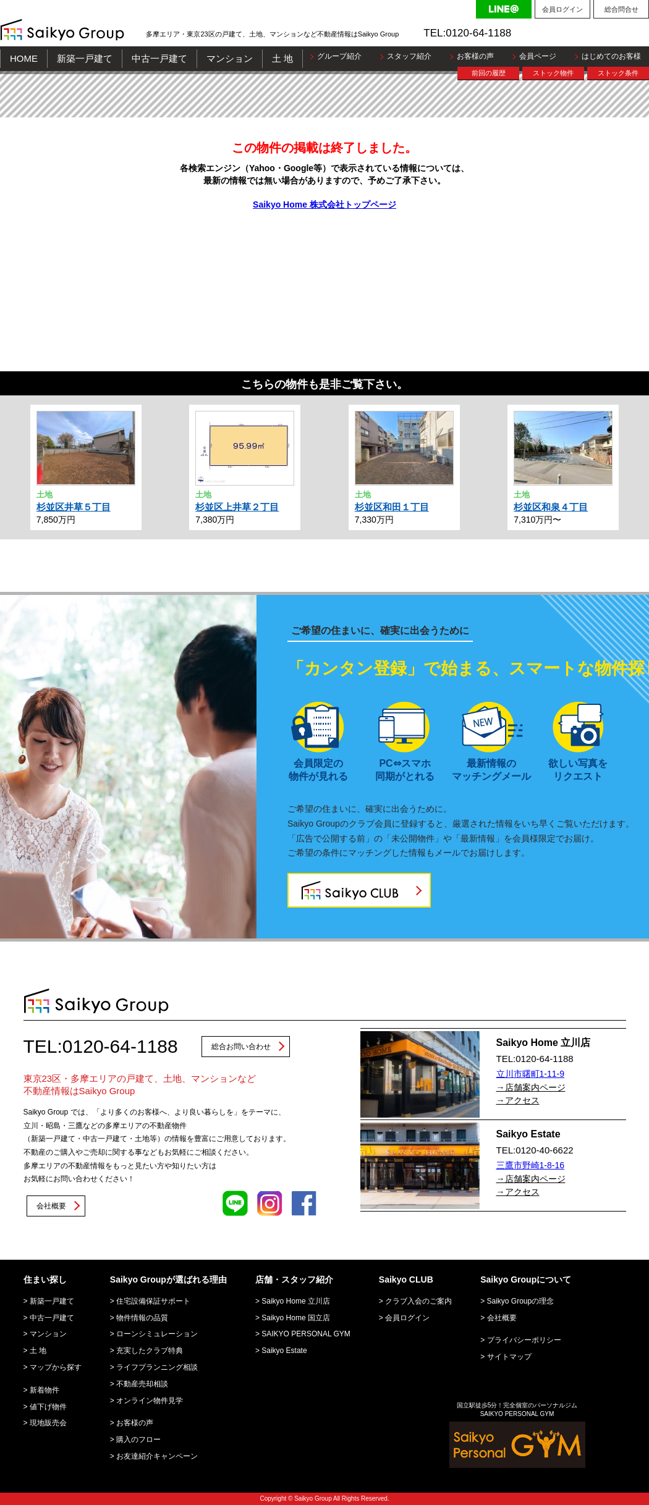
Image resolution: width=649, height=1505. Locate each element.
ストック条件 (618, 73)
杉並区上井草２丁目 (237, 507)
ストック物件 (553, 73)
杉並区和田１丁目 (392, 507)
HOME (24, 58)
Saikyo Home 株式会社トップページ (324, 204)
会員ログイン (562, 9)
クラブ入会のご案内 (418, 1301)
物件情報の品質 (142, 1317)
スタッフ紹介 (409, 56)
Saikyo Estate (284, 1350)
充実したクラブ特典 (149, 1350)
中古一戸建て (159, 58)
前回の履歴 (489, 73)
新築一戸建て (84, 58)
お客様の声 (475, 56)
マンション (229, 58)
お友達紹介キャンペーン (157, 1456)
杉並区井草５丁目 (73, 507)
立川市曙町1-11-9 (530, 1074)
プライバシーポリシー (524, 1340)
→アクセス (518, 1100)
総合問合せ (621, 9)
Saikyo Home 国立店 (295, 1317)
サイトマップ (509, 1356)
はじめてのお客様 (611, 56)
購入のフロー (138, 1439)
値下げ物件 (48, 1406)
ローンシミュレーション (157, 1334)
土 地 (282, 58)
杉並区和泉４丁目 (551, 507)
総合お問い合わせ (241, 1046)
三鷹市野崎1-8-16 (530, 1165)
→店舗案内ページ (531, 1087)
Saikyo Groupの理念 (520, 1301)
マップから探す (56, 1367)
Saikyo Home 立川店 (295, 1301)
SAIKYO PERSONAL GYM (305, 1334)
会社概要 (51, 1206)
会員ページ (537, 56)
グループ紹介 (339, 56)
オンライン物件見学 (149, 1400)
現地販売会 (48, 1423)
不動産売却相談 (142, 1384)
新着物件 (44, 1390)
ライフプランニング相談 (157, 1367)
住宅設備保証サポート (153, 1301)
